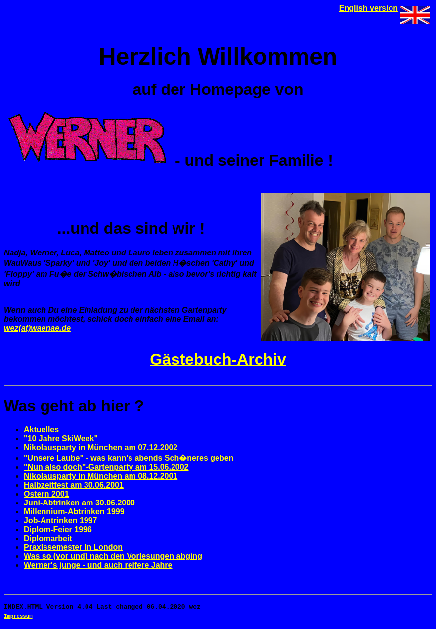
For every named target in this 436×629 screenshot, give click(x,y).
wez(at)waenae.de (37, 328)
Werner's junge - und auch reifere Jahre (98, 565)
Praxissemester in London (73, 547)
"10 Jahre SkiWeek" (61, 438)
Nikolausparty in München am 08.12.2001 (100, 476)
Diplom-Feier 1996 (58, 529)
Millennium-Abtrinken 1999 (74, 511)
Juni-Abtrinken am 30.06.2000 (79, 503)
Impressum (18, 618)
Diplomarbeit (48, 538)
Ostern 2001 (46, 494)
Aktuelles (41, 429)
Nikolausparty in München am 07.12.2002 (100, 447)
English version (368, 8)
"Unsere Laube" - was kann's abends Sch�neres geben (128, 458)
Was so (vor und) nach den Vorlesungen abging (113, 556)
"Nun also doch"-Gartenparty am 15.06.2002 (106, 467)
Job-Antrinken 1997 (60, 520)
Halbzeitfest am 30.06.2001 (74, 485)
